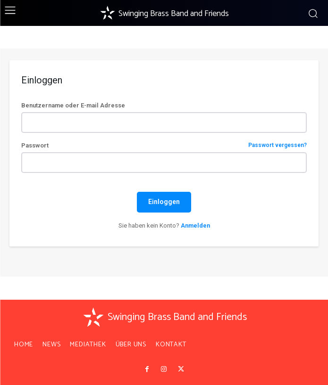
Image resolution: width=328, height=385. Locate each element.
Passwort (164, 145)
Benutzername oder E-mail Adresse (73, 105)
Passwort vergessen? (277, 145)
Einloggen (164, 201)
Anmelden (195, 225)
